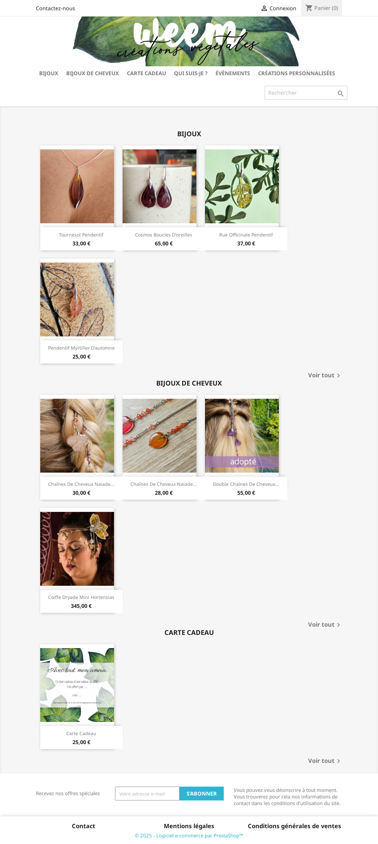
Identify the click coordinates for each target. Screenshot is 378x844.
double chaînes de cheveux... (246, 484)
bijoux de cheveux (92, 73)
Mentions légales (189, 826)
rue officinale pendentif (246, 235)
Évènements (233, 73)
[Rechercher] (306, 93)
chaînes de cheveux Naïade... (81, 484)
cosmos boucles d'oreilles (163, 235)
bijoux (48, 73)
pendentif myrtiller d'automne (81, 348)
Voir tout (325, 376)
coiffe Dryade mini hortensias (81, 597)
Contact (83, 826)
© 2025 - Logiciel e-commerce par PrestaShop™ (189, 835)
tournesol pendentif (81, 235)
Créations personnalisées (296, 73)
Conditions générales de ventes (294, 826)
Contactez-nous (55, 8)
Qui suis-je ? (191, 73)
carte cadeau (146, 73)
